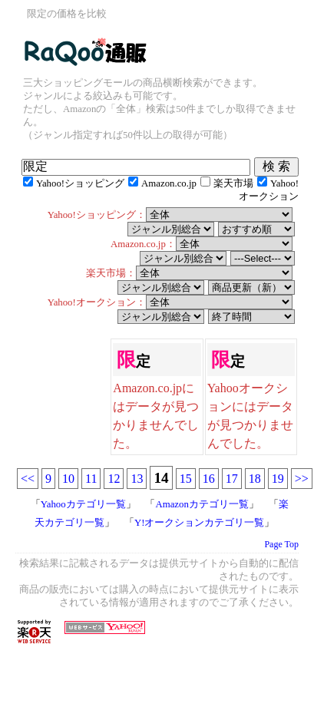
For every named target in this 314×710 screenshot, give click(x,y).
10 (68, 478)
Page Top (281, 544)
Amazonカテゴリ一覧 (201, 504)
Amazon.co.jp (169, 183)
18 (255, 478)
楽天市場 (233, 183)
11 (91, 478)
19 (278, 478)
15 (186, 478)
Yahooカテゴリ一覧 (83, 504)
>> (302, 478)
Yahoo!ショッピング (80, 183)
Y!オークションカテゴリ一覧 (199, 522)
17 (232, 478)
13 (137, 478)
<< (28, 478)
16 (209, 478)
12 (113, 478)
